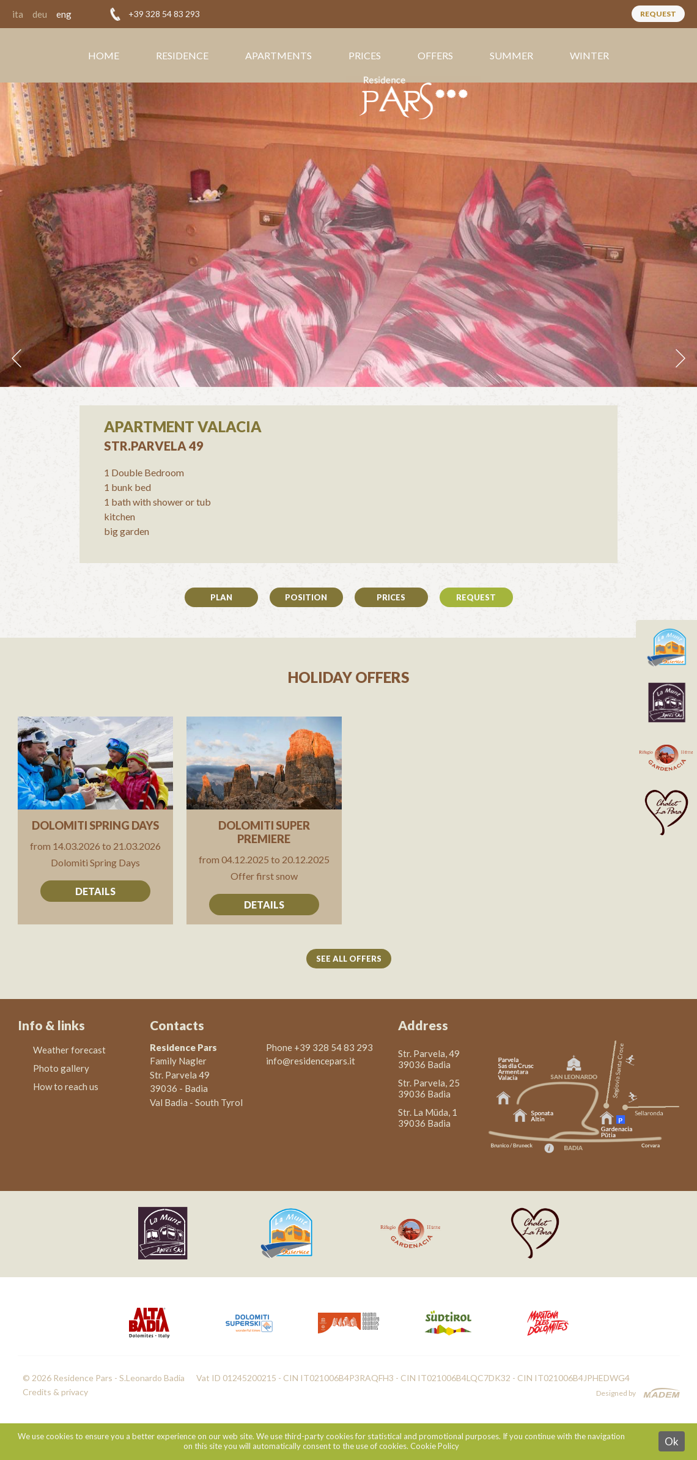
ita (17, 14)
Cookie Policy (434, 1446)
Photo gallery (61, 1068)
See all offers (349, 959)
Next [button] (680, 358)
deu (39, 14)
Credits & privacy (55, 1392)
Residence (182, 55)
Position (306, 597)
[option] (348, 234)
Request (658, 13)
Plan (221, 597)
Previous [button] (16, 358)
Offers (435, 55)
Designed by (616, 1393)
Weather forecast (69, 1049)
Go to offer (96, 820)
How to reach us (65, 1086)
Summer (511, 55)
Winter (589, 55)
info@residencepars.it (310, 1060)
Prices (364, 55)
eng (64, 14)
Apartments (278, 55)
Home (103, 55)
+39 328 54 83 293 (164, 14)
